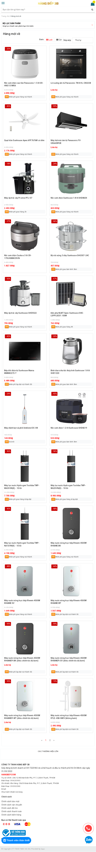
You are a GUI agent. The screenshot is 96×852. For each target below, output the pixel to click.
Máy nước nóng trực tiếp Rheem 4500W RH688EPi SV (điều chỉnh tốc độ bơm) (69, 659)
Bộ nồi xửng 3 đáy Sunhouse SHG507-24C (70, 255)
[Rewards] (17, 840)
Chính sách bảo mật (10, 802)
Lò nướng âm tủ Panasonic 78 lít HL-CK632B (71, 83)
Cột (59, 40)
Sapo (43, 849)
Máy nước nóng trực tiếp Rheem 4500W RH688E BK (69, 544)
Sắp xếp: (67, 40)
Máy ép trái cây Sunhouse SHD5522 (20, 313)
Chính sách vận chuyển (11, 805)
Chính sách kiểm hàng (11, 815)
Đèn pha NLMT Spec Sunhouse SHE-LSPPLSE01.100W (67, 314)
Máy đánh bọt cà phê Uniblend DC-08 (21, 428)
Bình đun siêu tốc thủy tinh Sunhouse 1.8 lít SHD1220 (70, 371)
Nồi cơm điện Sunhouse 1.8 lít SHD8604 (69, 198)
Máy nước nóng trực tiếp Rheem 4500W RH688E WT (69, 601)
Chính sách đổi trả (9, 808)
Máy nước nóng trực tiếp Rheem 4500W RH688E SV (22, 601)
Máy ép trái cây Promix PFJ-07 (18, 198)
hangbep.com (8, 775)
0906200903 (15, 781)
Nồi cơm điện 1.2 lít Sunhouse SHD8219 (69, 428)
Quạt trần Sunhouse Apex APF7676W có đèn (24, 140)
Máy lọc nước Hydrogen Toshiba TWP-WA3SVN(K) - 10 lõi (21, 486)
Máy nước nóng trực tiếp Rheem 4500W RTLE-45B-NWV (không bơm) (69, 716)
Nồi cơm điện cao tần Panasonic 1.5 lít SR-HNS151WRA (23, 84)
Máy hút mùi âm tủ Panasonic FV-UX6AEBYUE (66, 141)
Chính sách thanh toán (11, 812)
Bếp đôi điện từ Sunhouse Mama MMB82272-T (19, 371)
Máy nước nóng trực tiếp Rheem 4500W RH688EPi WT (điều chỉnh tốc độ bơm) (22, 716)
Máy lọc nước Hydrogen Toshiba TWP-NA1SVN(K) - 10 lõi (21, 544)
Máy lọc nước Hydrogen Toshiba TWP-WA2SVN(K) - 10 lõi (68, 486)
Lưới (49, 40)
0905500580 (15, 787)
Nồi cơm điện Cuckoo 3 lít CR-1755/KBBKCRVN (17, 256)
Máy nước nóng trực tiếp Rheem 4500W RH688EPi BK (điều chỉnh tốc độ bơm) (22, 659)
